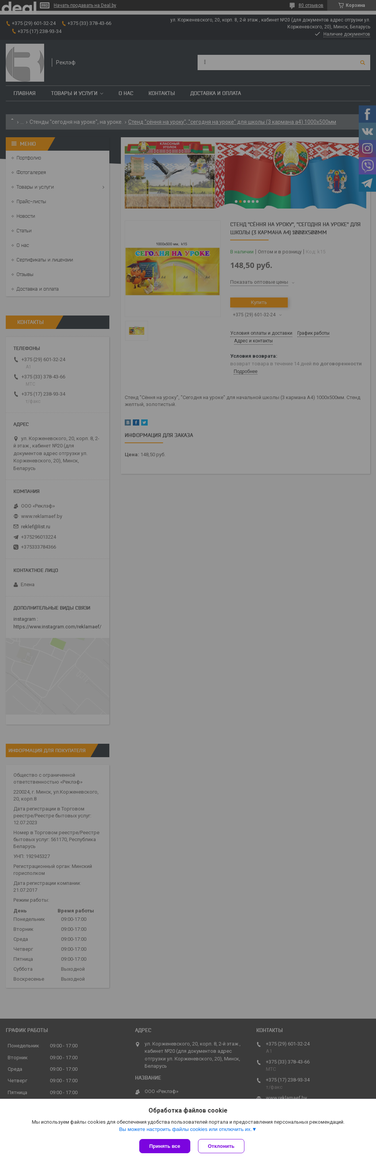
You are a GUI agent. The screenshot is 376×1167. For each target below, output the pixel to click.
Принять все (164, 1146)
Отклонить (221, 1146)
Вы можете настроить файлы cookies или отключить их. (185, 1129)
